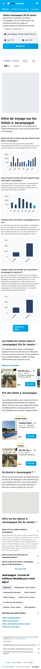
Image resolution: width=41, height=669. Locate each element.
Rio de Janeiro (6, 667)
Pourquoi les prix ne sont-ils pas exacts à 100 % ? (21, 653)
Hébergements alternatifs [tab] (11, 592)
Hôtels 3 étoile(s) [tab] (30, 592)
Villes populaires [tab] (30, 607)
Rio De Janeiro (21, 667)
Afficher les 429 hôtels (10, 365)
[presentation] (37, 344)
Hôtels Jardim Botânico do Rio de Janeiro (16, 624)
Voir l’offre (30, 384)
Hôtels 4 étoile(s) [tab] (9, 597)
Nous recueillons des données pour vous (21, 649)
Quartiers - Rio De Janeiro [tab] (12, 607)
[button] (3, 3)
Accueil (8, 662)
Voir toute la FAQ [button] (20, 569)
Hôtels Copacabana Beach (11, 618)
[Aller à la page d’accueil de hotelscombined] (15, 3)
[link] (20, 328)
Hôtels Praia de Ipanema (10, 621)
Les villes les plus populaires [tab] (13, 602)
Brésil (14, 662)
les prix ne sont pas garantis (17, 638)
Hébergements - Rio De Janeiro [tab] (25, 587)
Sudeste (25, 662)
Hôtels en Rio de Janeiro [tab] (27, 597)
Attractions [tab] (7, 587)
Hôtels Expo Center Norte (11, 627)
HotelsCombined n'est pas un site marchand (21, 645)
